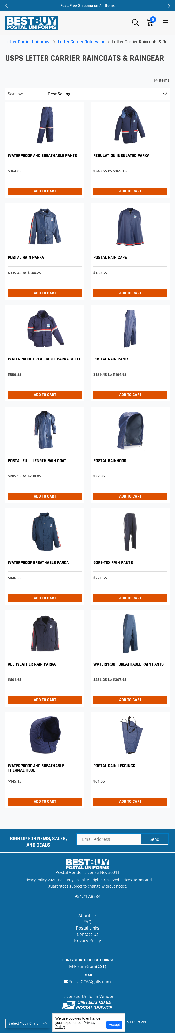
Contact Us (88, 934)
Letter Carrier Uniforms (27, 42)
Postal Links (87, 928)
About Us (87, 915)
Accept (114, 1025)
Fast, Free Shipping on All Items (88, 5)
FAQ (87, 922)
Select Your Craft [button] (23, 1023)
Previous (6, 5)
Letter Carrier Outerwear (81, 42)
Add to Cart (45, 191)
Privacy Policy (87, 940)
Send (155, 839)
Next (168, 5)
